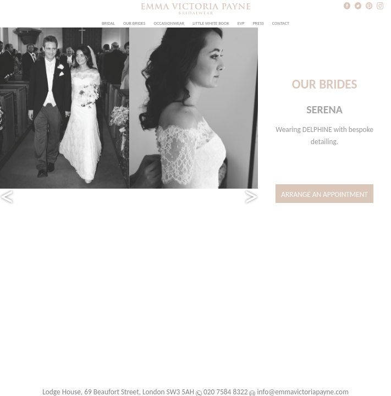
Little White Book (210, 23)
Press (258, 23)
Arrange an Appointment (324, 194)
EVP (241, 23)
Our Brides (134, 23)
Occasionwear (169, 23)
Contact (280, 23)
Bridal (108, 23)
